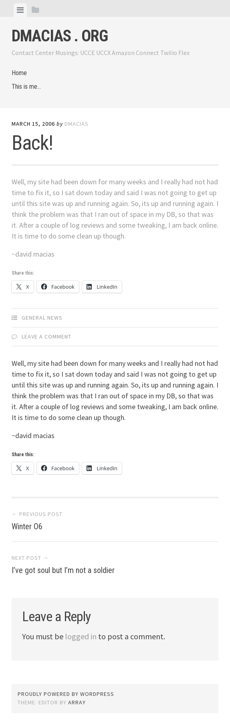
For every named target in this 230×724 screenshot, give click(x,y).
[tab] (20, 10)
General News (42, 317)
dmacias (77, 123)
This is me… (26, 86)
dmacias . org (60, 36)
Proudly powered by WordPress (66, 693)
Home (19, 73)
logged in (81, 636)
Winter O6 (27, 526)
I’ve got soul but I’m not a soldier (63, 570)
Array (77, 702)
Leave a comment (46, 336)
